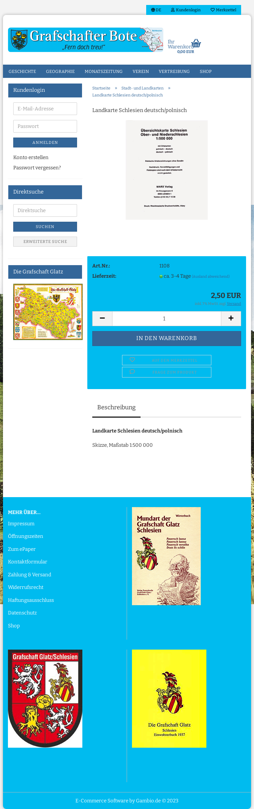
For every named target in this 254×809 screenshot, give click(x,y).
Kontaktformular (27, 562)
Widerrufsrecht (25, 587)
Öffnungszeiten (25, 536)
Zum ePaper (22, 549)
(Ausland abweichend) (211, 276)
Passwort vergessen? (37, 168)
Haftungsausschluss (31, 600)
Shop (206, 71)
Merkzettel (223, 10)
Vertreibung (174, 71)
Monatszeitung (104, 71)
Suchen (45, 226)
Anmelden (45, 142)
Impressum (21, 524)
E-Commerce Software (101, 801)
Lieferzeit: (104, 276)
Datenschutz (22, 613)
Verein (141, 71)
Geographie (60, 71)
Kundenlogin (186, 10)
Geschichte (22, 71)
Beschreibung (116, 407)
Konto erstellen (31, 157)
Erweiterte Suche (45, 241)
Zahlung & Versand (29, 575)
